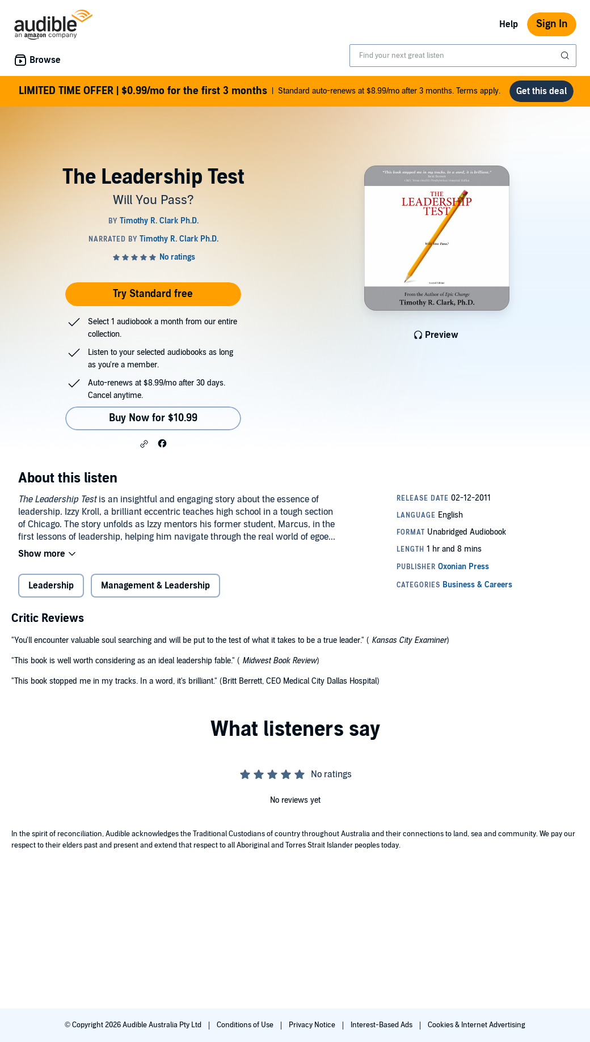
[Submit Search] (566, 55)
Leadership (51, 585)
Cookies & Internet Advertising (476, 1025)
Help (508, 24)
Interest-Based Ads (382, 1025)
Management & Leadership (155, 585)
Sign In (551, 24)
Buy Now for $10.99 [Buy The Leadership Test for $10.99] (153, 418)
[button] (144, 443)
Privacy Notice (313, 1025)
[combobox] (462, 55)
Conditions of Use (246, 1025)
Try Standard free (153, 294)
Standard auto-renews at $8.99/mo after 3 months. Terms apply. (259, 91)
